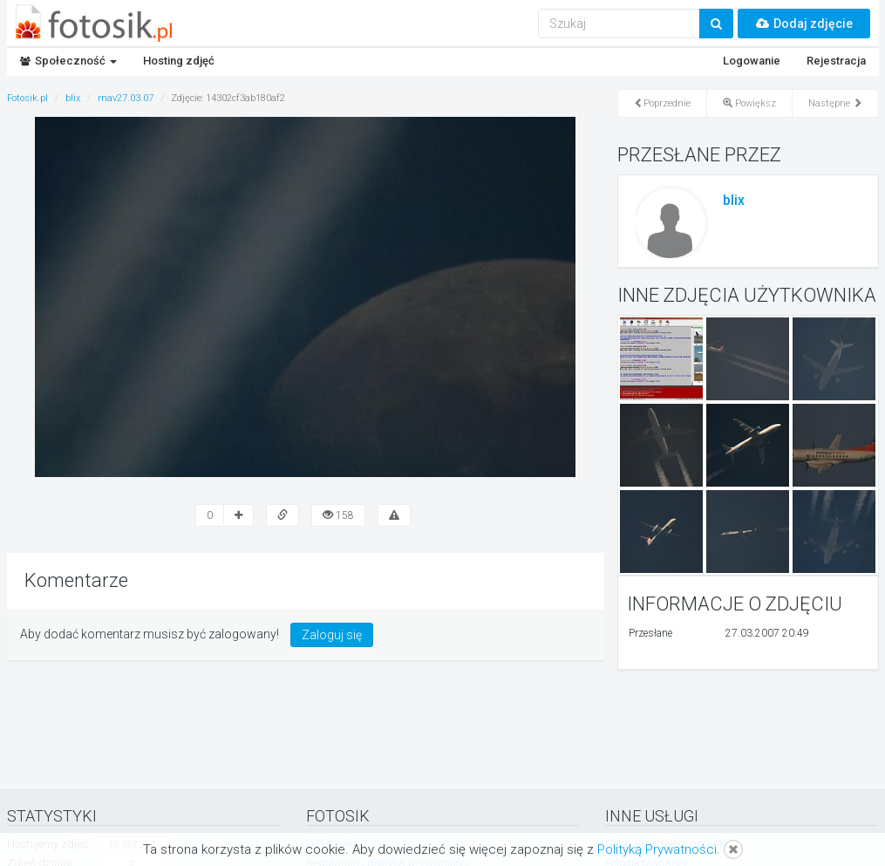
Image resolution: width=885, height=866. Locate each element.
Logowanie (751, 60)
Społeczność (68, 60)
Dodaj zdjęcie (804, 24)
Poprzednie (662, 103)
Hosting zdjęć (178, 60)
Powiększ (749, 103)
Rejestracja (836, 60)
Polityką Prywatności (657, 849)
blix (734, 200)
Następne (835, 103)
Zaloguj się (332, 635)
